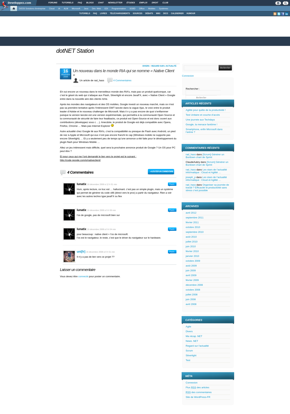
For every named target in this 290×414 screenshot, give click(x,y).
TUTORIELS (84, 13)
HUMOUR (191, 13)
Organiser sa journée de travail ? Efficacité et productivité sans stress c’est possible (207, 187)
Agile (188, 326)
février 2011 (192, 222)
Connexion (188, 75)
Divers (145, 66)
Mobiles (151, 8)
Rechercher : (193, 88)
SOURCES (137, 13)
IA (59, 8)
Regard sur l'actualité (163, 66)
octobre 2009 (193, 260)
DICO (165, 13)
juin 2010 (191, 246)
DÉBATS (149, 13)
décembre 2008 (194, 285)
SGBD (132, 8)
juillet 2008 (192, 294)
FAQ (95, 13)
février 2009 (192, 280)
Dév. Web (96, 8)
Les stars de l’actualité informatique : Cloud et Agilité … (206, 171)
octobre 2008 (193, 289)
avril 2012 (191, 212)
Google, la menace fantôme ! (201, 124)
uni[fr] (81, 251)
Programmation (119, 8)
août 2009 (191, 265)
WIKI (158, 13)
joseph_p (191, 177)
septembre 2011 (194, 217)
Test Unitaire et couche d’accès (203, 114)
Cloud (51, 8)
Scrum (189, 350)
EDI (106, 8)
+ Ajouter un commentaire (161, 171)
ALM (66, 8)
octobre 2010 (193, 227)
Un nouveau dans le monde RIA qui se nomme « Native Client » (123, 73)
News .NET (192, 341)
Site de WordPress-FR (198, 397)
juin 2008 (191, 299)
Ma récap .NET (194, 336)
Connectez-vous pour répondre (172, 184)
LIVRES (103, 13)
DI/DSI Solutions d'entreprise (32, 8)
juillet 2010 (192, 241)
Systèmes (163, 8)
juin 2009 (191, 270)
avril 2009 (191, 275)
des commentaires (199, 392)
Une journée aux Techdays (200, 119)
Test (188, 360)
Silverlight (191, 355)
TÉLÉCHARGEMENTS (120, 13)
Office (141, 8)
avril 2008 (191, 304)
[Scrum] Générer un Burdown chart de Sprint (205, 156)
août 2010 (191, 236)
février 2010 (192, 251)
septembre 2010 (194, 232)
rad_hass (191, 154)
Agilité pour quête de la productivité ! (206, 110)
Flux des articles (197, 387)
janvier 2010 (192, 256)
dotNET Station (75, 50)
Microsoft (76, 8)
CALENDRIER (177, 13)
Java (86, 8)
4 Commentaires (122, 80)
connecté (83, 276)
